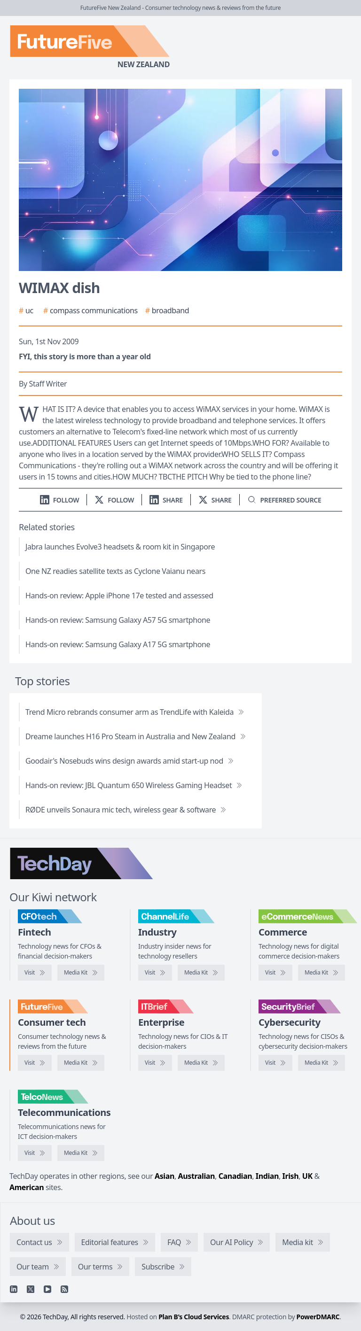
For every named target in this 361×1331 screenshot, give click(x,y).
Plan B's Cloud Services (193, 1316)
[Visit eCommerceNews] (275, 973)
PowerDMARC (318, 1316)
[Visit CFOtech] (35, 973)
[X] (30, 1289)
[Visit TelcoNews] (35, 1153)
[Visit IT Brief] (155, 1063)
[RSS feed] (64, 1289)
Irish (291, 1176)
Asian (164, 1176)
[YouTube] (47, 1289)
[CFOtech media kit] (80, 973)
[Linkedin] (13, 1289)
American (26, 1187)
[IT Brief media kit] (201, 1063)
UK (307, 1176)
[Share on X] (215, 500)
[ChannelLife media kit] (201, 973)
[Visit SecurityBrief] (275, 1063)
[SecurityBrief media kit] (321, 1063)
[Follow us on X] (114, 500)
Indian (267, 1176)
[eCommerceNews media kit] (321, 973)
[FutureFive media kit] (80, 1063)
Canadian (235, 1176)
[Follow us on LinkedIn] (59, 500)
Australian (196, 1176)
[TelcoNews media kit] (80, 1153)
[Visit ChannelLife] (155, 973)
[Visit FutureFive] (35, 1063)
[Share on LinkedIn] (166, 500)
